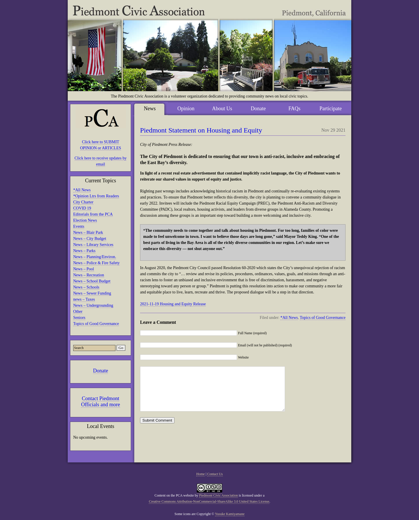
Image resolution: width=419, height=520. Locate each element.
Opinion (185, 108)
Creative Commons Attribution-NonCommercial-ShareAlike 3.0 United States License (209, 501)
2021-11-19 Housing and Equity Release (173, 304)
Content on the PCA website (174, 495)
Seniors (79, 317)
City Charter (83, 202)
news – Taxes (84, 299)
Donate (100, 371)
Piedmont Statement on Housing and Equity (201, 130)
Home (200, 474)
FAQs (294, 108)
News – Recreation (88, 275)
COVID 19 (82, 208)
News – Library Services (93, 244)
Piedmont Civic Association (218, 495)
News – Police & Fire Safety (96, 263)
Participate (330, 108)
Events (78, 226)
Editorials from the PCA (93, 214)
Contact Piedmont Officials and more (100, 401)
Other (77, 311)
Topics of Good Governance (96, 323)
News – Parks (84, 251)
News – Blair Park (88, 232)
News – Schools (86, 287)
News (150, 108)
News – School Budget (92, 281)
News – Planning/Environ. (94, 257)
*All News (82, 190)
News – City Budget (89, 238)
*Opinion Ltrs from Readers (96, 196)
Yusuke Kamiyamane (230, 514)
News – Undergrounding (93, 305)
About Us (222, 108)
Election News (85, 220)
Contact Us (215, 474)
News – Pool (83, 269)
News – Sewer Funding (92, 293)
